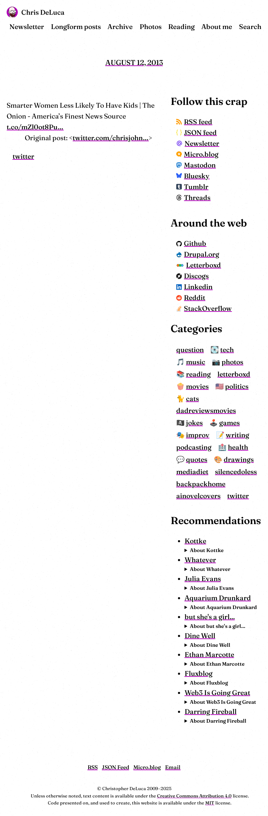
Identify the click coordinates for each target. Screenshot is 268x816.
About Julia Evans (212, 588)
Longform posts (76, 26)
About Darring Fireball (218, 721)
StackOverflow (204, 308)
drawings (239, 459)
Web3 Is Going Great (217, 692)
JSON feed (196, 132)
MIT (209, 803)
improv (197, 435)
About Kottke (207, 550)
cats (192, 398)
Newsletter (26, 26)
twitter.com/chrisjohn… (111, 138)
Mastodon (196, 165)
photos (232, 362)
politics (236, 386)
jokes (194, 422)
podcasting (193, 447)
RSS (93, 767)
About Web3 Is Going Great (223, 702)
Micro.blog (197, 154)
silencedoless (236, 471)
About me (216, 26)
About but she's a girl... (217, 626)
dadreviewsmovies (206, 410)
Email (172, 767)
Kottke (195, 541)
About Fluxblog (209, 683)
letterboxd (233, 374)
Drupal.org (197, 254)
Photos (151, 26)
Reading (181, 26)
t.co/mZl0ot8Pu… (35, 127)
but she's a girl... (210, 617)
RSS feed (194, 121)
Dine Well (200, 635)
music (195, 362)
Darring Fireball (211, 711)
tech (227, 349)
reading (198, 374)
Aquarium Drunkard (218, 598)
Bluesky (193, 176)
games (229, 422)
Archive (120, 26)
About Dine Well (210, 645)
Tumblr (192, 186)
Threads (193, 197)
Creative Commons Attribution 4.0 (194, 796)
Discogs (192, 276)
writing (237, 435)
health (238, 447)
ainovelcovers (198, 496)
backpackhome (200, 484)
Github (191, 243)
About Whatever (210, 569)
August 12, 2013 (134, 62)
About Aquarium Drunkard (223, 607)
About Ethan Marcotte (217, 664)
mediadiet (192, 471)
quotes (196, 459)
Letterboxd (198, 265)
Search (250, 26)
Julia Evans (203, 578)
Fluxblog (199, 673)
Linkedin (194, 286)
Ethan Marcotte (209, 654)
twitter (23, 156)
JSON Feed (115, 767)
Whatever (200, 560)
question (190, 349)
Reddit (191, 297)
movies (197, 386)
